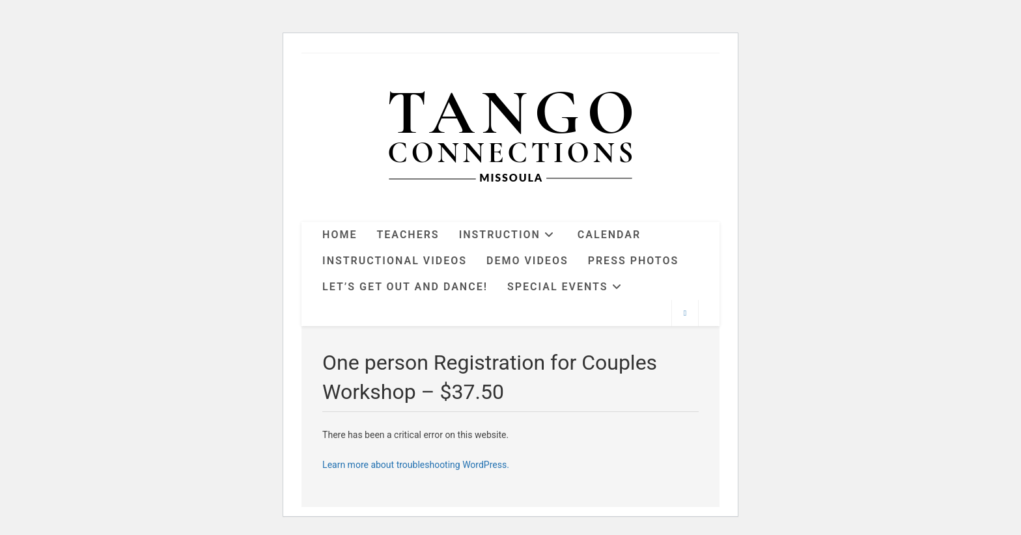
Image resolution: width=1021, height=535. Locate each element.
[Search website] (685, 314)
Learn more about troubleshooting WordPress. (415, 465)
